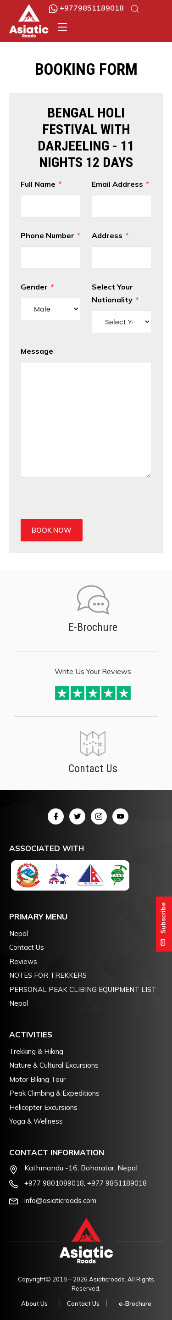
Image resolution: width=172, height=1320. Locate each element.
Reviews (23, 961)
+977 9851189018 (117, 1183)
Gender (50, 301)
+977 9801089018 (54, 1183)
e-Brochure (135, 1304)
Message (86, 412)
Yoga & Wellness (36, 1121)
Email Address (121, 198)
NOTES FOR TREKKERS (48, 975)
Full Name (50, 198)
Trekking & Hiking (36, 1051)
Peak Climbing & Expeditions (54, 1093)
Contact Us (26, 947)
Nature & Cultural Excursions (54, 1065)
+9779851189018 (86, 7)
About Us (34, 1304)
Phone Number (50, 250)
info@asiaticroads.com (60, 1200)
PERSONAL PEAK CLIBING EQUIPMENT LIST (82, 989)
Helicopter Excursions (43, 1107)
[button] (62, 27)
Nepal (18, 933)
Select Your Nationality (121, 307)
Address (121, 250)
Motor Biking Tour (37, 1079)
